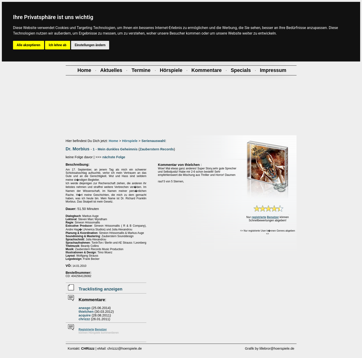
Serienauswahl (153, 141)
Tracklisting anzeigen (101, 289)
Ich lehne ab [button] (57, 45)
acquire (85, 315)
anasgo (85, 308)
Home (113, 141)
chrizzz (84, 319)
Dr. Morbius (78, 148)
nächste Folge (113, 157)
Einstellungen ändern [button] (90, 45)
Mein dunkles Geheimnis (117, 149)
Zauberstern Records (157, 149)
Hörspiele (130, 141)
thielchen (86, 311)
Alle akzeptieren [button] (28, 45)
